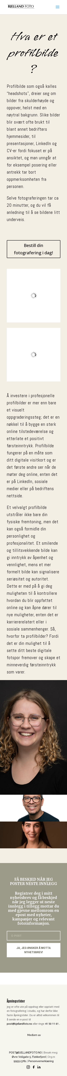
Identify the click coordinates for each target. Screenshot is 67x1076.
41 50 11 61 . (52, 1023)
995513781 (20, 1061)
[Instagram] (28, 1067)
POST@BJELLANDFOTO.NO (25, 1052)
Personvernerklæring (41, 1061)
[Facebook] (33, 1067)
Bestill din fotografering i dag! (33, 249)
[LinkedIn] (39, 1067)
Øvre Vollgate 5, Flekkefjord (29, 1056)
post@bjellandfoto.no (19, 1023)
